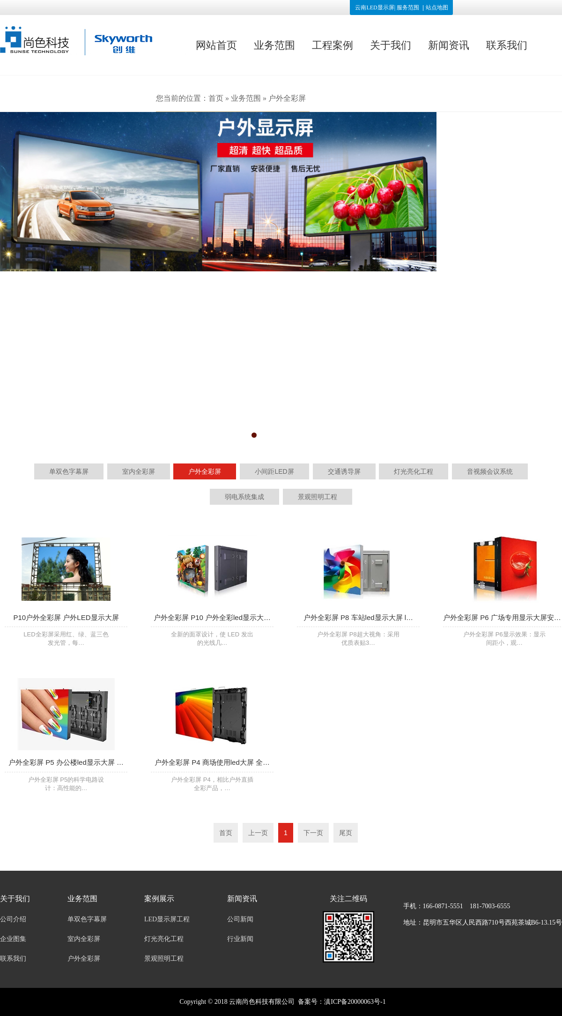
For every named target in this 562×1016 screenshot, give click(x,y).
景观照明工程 (164, 958)
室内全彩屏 (83, 938)
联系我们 (506, 45)
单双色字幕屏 (87, 919)
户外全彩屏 (287, 98)
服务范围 (408, 7)
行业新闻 (240, 938)
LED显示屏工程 (167, 919)
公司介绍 (13, 919)
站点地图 (437, 7)
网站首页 (216, 45)
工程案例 (332, 45)
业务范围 (274, 45)
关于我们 (390, 45)
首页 (215, 98)
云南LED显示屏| (375, 7)
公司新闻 (240, 919)
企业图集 (13, 938)
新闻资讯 (448, 45)
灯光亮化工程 (164, 938)
